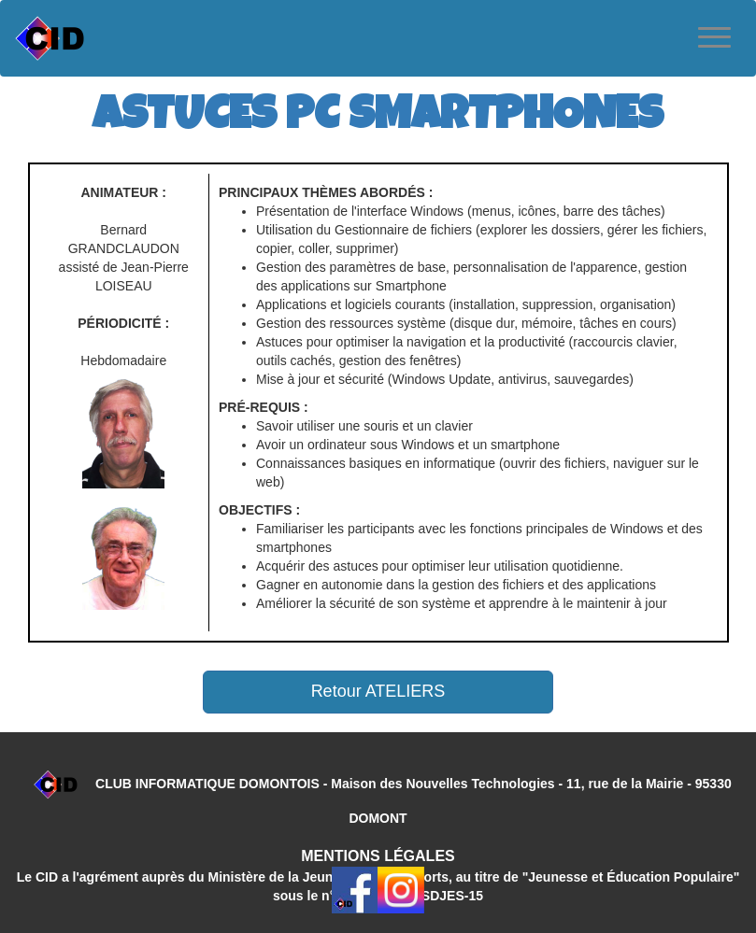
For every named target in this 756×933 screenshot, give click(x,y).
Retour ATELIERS (378, 691)
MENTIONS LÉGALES (377, 856)
